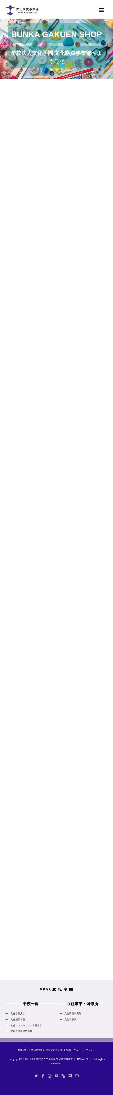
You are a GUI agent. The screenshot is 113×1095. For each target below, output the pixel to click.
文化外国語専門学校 (21, 1031)
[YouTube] (56, 1076)
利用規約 (22, 1049)
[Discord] (70, 1076)
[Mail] (77, 1076)
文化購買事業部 (72, 1013)
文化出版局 (70, 1019)
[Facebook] (43, 1076)
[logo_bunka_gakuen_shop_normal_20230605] (22, 4)
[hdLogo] (56, 988)
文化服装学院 (18, 1019)
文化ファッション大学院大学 (26, 1025)
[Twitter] (36, 1076)
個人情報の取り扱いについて (47, 1049)
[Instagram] (49, 1076)
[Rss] (63, 1076)
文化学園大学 (18, 1013)
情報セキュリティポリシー (80, 1049)
